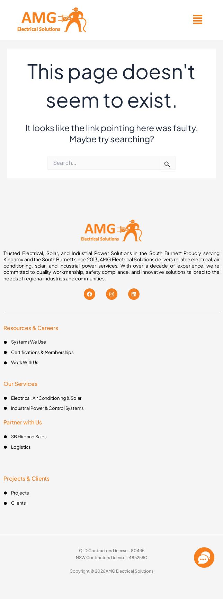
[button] (197, 19)
